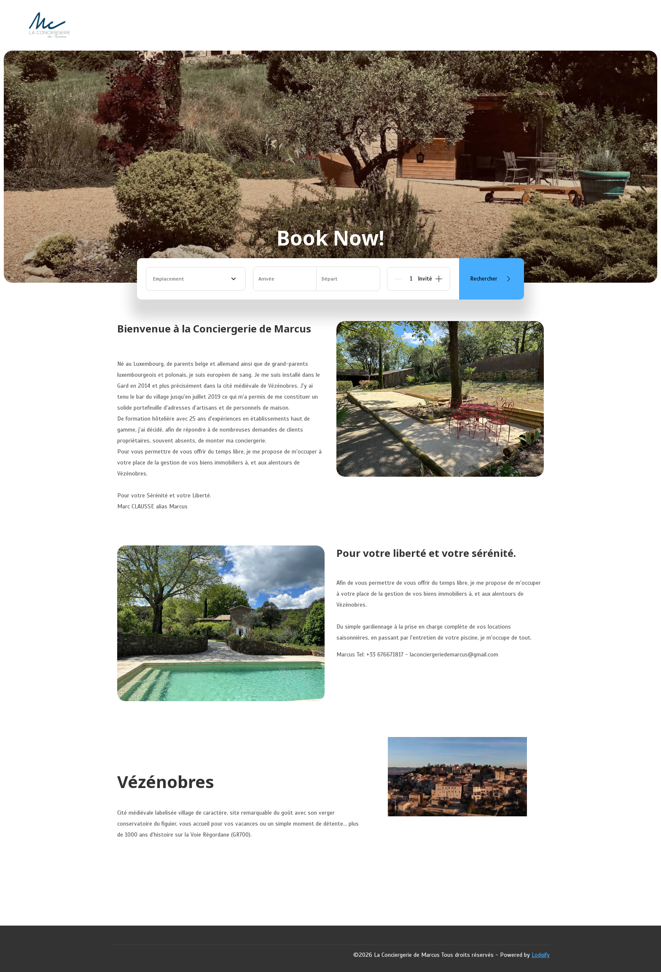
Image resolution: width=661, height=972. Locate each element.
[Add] (439, 279)
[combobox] (196, 279)
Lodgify (541, 954)
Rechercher (491, 279)
